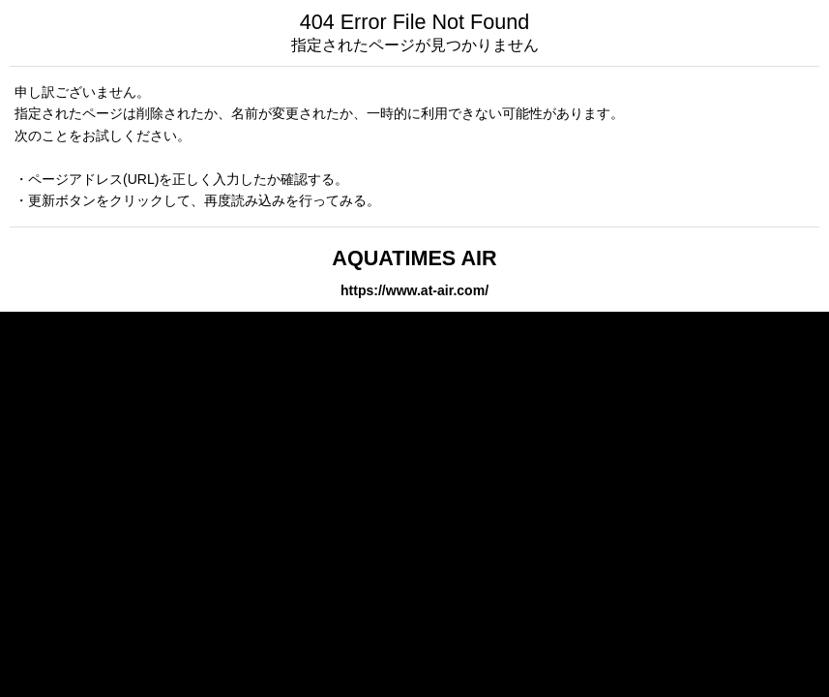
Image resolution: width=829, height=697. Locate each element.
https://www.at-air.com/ (414, 290)
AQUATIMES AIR (414, 258)
